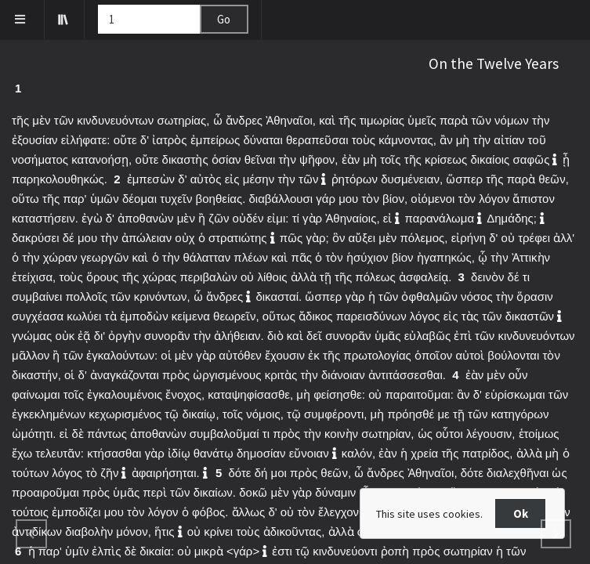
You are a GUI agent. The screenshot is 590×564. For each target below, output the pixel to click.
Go (223, 19)
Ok (520, 513)
